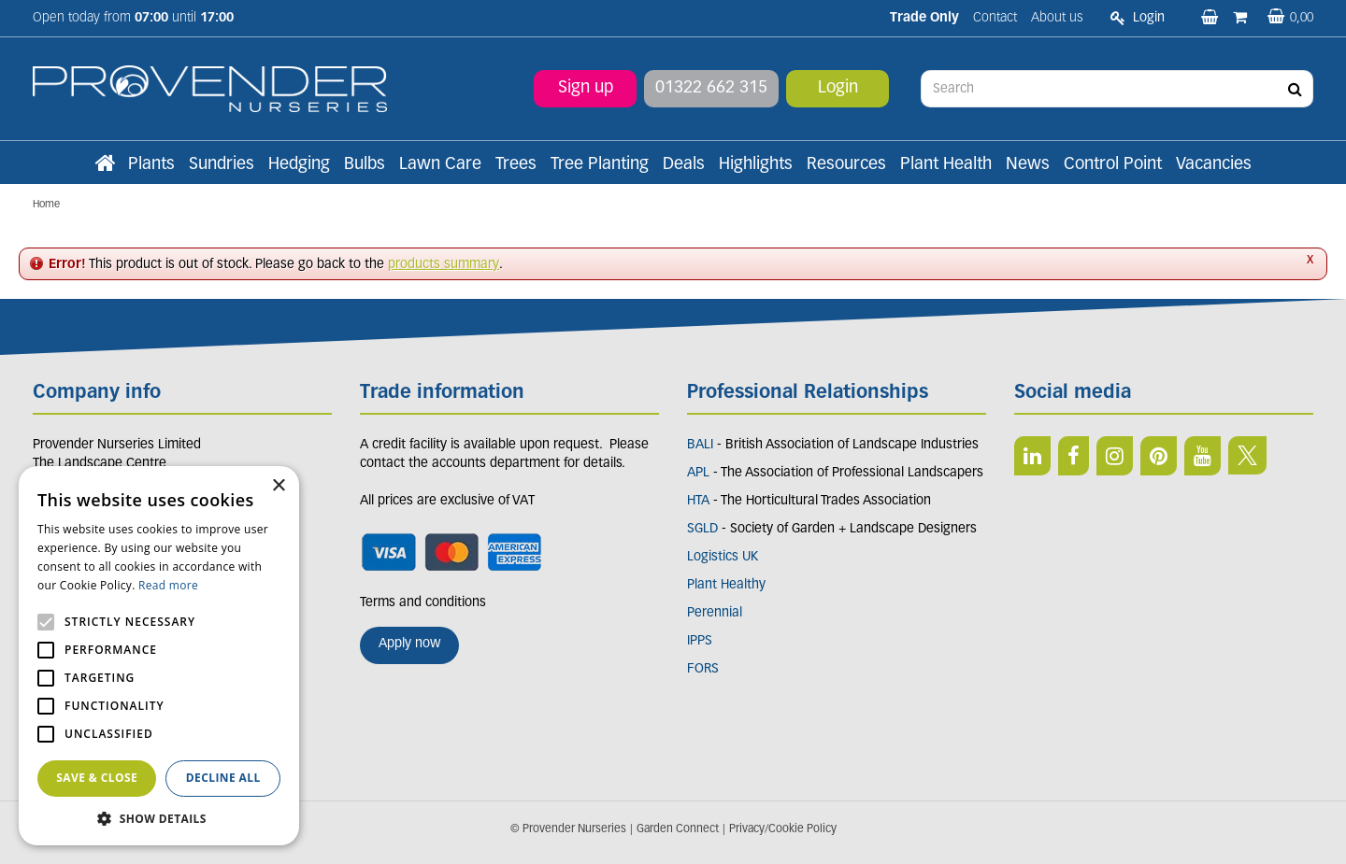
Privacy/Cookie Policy (783, 829)
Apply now (409, 644)
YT (1202, 455)
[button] (158, 818)
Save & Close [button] (96, 778)
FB (1073, 455)
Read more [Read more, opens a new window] (168, 585)
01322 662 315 (711, 88)
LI (1032, 455)
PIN (1158, 455)
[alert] (159, 655)
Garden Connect (678, 829)
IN (1114, 455)
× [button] (278, 486)
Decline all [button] (223, 778)
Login (838, 88)
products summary (443, 265)
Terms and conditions (423, 603)
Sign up (585, 88)
